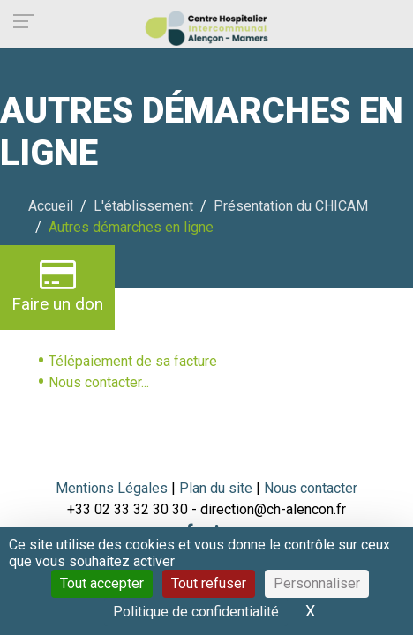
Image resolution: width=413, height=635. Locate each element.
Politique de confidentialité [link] (196, 611)
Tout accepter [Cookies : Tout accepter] (102, 583)
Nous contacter (310, 488)
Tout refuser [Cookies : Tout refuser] (208, 583)
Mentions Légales (112, 488)
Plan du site (217, 488)
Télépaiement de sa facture (133, 361)
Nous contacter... (99, 382)
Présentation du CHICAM (291, 206)
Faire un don (57, 285)
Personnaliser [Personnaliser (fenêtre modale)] (317, 583)
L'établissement (143, 206)
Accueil (50, 206)
